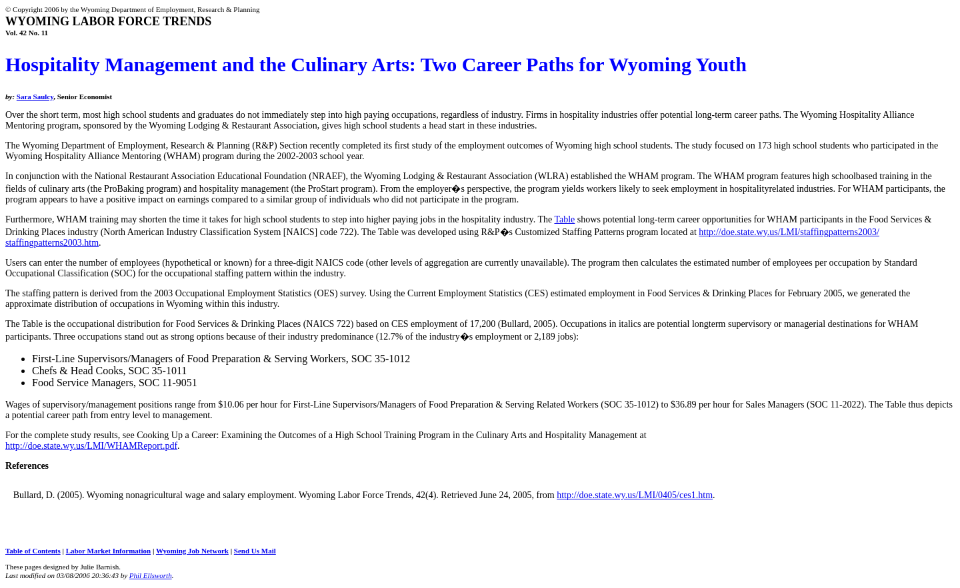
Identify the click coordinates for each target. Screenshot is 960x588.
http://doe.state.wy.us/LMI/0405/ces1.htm (635, 495)
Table (564, 219)
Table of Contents (33, 551)
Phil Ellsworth (150, 575)
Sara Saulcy (35, 97)
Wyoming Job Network (192, 551)
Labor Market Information (108, 551)
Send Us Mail (255, 551)
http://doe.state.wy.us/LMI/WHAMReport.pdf (91, 446)
